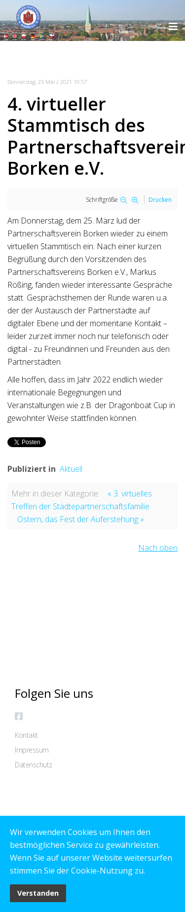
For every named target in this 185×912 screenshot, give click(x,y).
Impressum (32, 750)
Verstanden (38, 893)
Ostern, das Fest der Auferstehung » (80, 519)
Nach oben (158, 547)
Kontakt (26, 735)
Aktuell (71, 468)
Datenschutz (33, 764)
